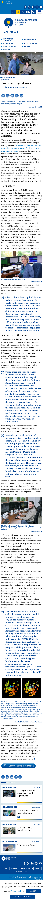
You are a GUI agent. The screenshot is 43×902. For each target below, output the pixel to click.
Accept (33, 891)
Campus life (8, 43)
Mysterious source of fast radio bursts (27, 811)
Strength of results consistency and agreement (26, 793)
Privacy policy (16, 891)
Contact (5, 868)
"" (20, 148)
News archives (21, 871)
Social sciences (30, 43)
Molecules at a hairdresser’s (24, 829)
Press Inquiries (27, 868)
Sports (27, 46)
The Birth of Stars (26, 845)
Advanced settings (23, 897)
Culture (6, 49)
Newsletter (15, 868)
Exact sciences (9, 46)
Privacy (38, 868)
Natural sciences (31, 40)
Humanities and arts (8, 39)
